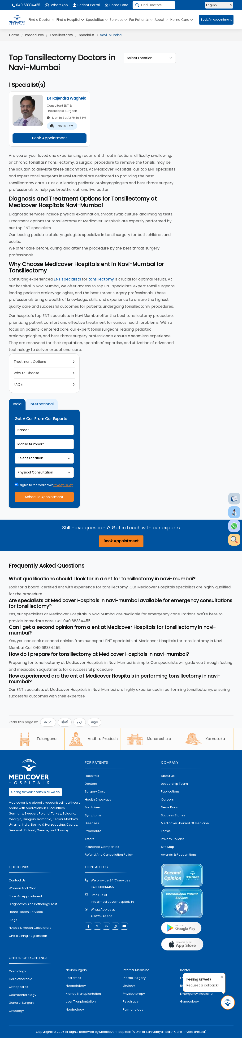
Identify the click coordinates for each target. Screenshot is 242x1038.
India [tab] (17, 404)
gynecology (189, 1001)
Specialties (97, 19)
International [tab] (42, 404)
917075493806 (101, 916)
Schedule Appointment (44, 497)
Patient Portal (86, 5)
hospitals (92, 776)
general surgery (21, 1002)
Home (14, 35)
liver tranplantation (81, 1001)
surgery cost (95, 791)
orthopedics (18, 987)
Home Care (116, 5)
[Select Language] (219, 5)
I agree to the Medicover (44, 485)
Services (118, 19)
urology (129, 985)
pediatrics (73, 978)
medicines (93, 807)
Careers (167, 799)
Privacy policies (173, 839)
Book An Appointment (216, 20)
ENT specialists (67, 279)
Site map (167, 847)
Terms (166, 831)
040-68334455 (102, 887)
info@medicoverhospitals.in (112, 901)
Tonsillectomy (61, 35)
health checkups (98, 799)
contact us (17, 880)
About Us (168, 776)
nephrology (75, 1009)
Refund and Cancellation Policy (109, 854)
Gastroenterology (22, 995)
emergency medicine (196, 993)
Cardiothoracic (20, 979)
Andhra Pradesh (93, 739)
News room (170, 807)
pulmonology (133, 1009)
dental (185, 970)
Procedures (34, 35)
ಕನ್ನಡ (94, 722)
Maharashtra (149, 739)
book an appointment (25, 896)
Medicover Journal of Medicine (185, 823)
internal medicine (136, 970)
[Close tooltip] (220, 976)
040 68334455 (25, 5)
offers (89, 839)
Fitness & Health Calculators (30, 927)
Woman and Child (22, 888)
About (161, 19)
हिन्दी (64, 722)
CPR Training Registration (28, 935)
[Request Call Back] (228, 1002)
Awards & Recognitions (179, 854)
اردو (79, 722)
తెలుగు (48, 722)
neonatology (76, 985)
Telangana (36, 739)
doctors (91, 783)
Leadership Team (174, 783)
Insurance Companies (102, 847)
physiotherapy (134, 993)
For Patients (140, 19)
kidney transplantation (83, 993)
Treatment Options (30, 361)
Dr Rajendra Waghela (66, 98)
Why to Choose (26, 373)
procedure (93, 831)
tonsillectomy (101, 279)
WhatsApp (56, 5)
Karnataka (205, 739)
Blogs (13, 920)
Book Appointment (49, 138)
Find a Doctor (41, 19)
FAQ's (18, 384)
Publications (170, 791)
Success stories (173, 815)
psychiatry (130, 1001)
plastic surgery (134, 978)
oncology (16, 1010)
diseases (92, 823)
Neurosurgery (76, 970)
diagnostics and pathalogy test (33, 904)
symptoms (93, 815)
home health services (26, 912)
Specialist (87, 35)
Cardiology (17, 971)
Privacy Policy (63, 485)
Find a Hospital (70, 19)
